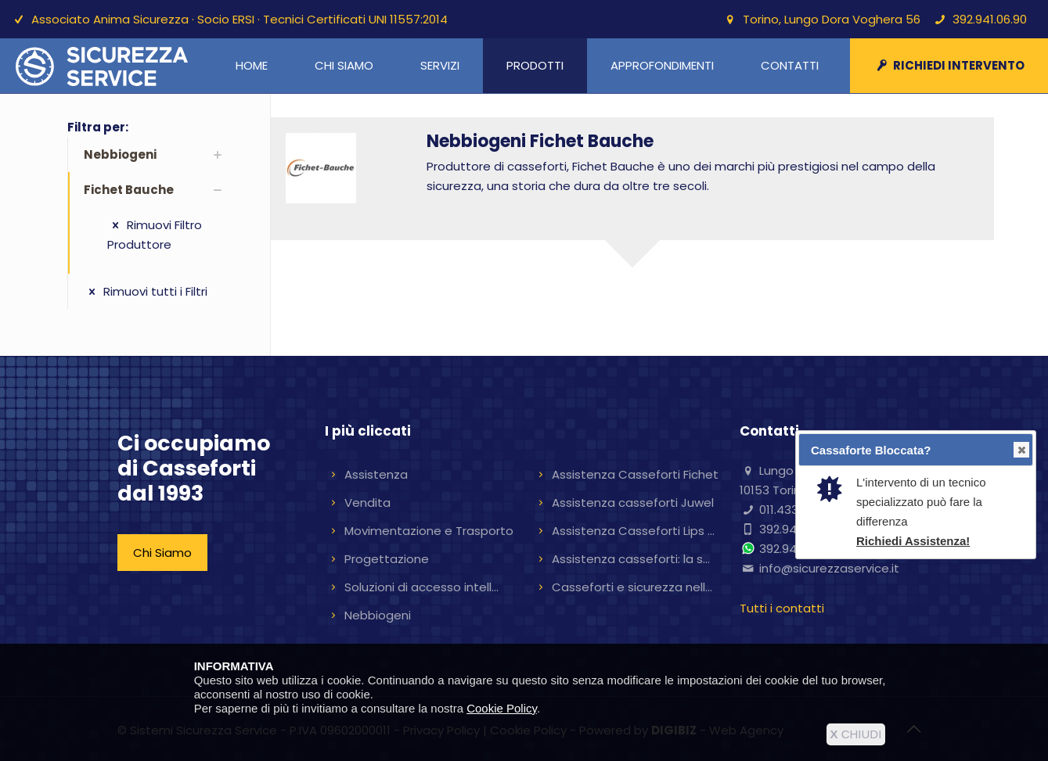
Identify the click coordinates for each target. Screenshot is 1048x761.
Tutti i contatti (782, 608)
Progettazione (386, 559)
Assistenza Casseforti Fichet (635, 474)
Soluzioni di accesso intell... (421, 587)
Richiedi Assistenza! (913, 540)
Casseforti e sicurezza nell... (632, 587)
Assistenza (376, 474)
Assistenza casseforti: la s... (631, 559)
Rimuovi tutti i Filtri (145, 291)
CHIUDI (856, 734)
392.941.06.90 (990, 19)
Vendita (367, 502)
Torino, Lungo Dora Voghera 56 (831, 19)
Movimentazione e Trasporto (428, 530)
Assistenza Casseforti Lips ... (633, 530)
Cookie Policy (501, 708)
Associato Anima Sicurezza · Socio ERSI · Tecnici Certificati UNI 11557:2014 (239, 19)
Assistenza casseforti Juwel (633, 502)
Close (1021, 450)
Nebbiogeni (377, 615)
